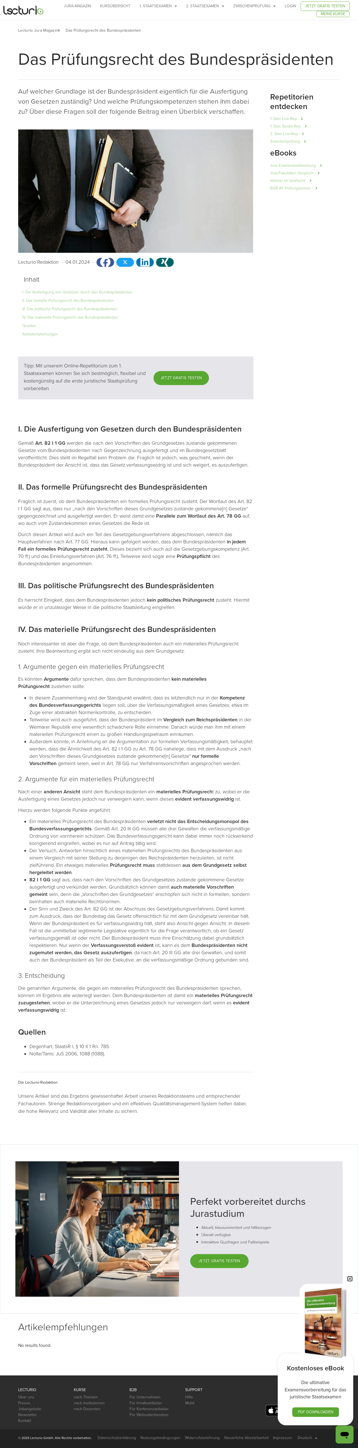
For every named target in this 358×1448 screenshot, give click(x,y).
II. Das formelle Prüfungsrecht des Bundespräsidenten (68, 300)
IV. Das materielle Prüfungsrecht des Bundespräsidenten (70, 317)
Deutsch (307, 1438)
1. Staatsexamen (158, 6)
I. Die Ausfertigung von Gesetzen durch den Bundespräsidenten (77, 292)
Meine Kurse (333, 13)
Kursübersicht (115, 6)
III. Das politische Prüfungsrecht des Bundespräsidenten (69, 309)
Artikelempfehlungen (40, 334)
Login (290, 6)
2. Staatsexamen (205, 6)
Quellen (29, 325)
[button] (61, 30)
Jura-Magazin (77, 6)
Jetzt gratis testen (325, 6)
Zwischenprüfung (254, 6)
